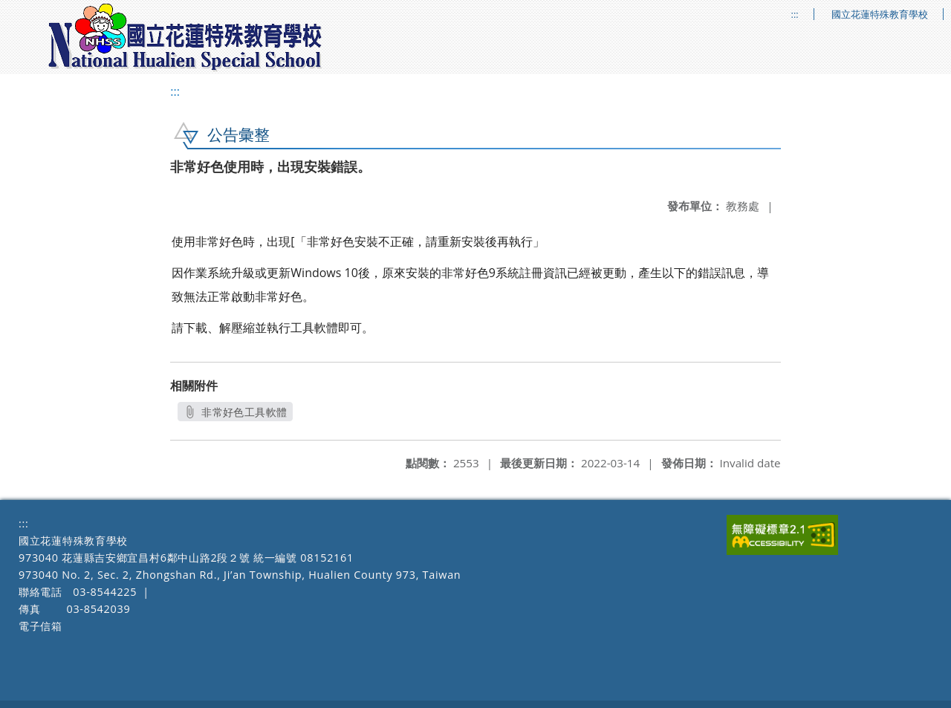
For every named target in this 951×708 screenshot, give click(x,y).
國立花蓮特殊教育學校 (879, 14)
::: (795, 14)
